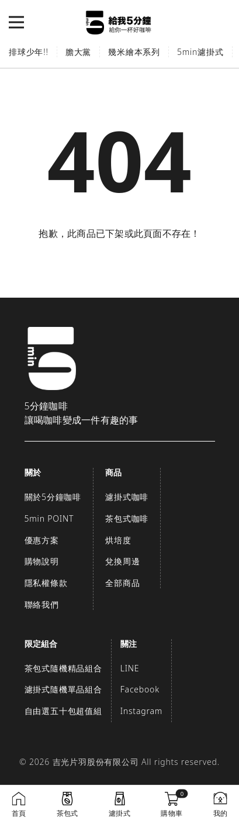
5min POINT (49, 518)
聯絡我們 (42, 604)
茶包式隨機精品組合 (63, 668)
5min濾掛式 (200, 51)
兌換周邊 (122, 561)
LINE (130, 668)
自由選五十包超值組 (63, 710)
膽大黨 (78, 51)
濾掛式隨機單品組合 (63, 689)
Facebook (140, 689)
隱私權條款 (46, 582)
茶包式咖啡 (126, 518)
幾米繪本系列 (134, 51)
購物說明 (42, 561)
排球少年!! (29, 51)
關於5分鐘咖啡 (53, 496)
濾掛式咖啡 (126, 496)
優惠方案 (42, 540)
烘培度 (118, 540)
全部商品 (122, 582)
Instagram (141, 710)
